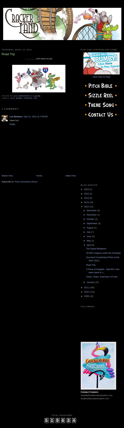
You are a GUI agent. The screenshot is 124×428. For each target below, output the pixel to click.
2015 (87, 193)
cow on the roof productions (62, 424)
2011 (87, 287)
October (91, 219)
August (90, 227)
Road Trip (90, 265)
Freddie (28, 98)
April (89, 245)
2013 (87, 202)
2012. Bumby (16, 98)
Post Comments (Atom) (26, 181)
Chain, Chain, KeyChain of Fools (102, 276)
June (89, 236)
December (92, 210)
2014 (87, 198)
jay (35, 98)
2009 (87, 296)
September (92, 223)
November (92, 215)
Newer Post (7, 175)
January (91, 282)
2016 (87, 189)
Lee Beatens (16, 116)
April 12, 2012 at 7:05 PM (35, 116)
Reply (12, 124)
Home (39, 175)
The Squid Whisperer (96, 248)
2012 (87, 206)
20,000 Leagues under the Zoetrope (103, 253)
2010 (87, 292)
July (89, 232)
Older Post (71, 175)
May (89, 240)
